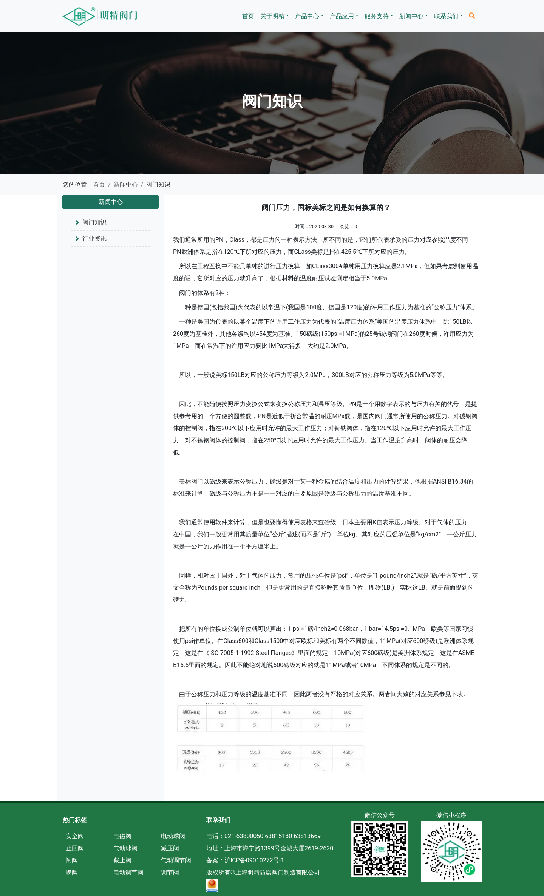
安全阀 (75, 836)
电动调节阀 (128, 872)
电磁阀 (122, 836)
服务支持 (377, 16)
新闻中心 (411, 16)
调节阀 (170, 872)
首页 (248, 16)
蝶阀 (72, 872)
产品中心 (307, 16)
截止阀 (122, 860)
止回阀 (75, 848)
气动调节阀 (176, 860)
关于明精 (272, 16)
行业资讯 (94, 238)
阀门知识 (158, 184)
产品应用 (342, 16)
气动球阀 (125, 848)
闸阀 (72, 860)
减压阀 (170, 848)
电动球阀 (173, 836)
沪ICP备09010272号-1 (254, 860)
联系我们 (446, 16)
